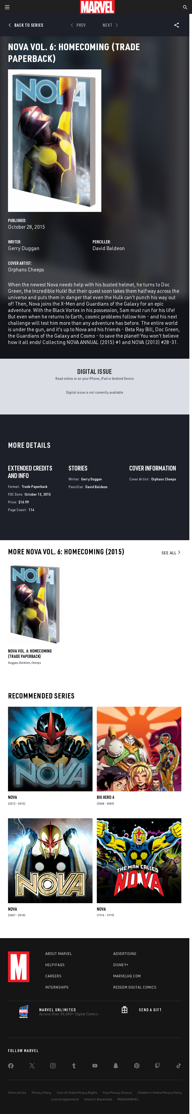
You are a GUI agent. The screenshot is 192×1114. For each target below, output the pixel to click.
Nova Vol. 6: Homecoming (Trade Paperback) (30, 653)
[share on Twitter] (32, 1066)
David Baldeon (109, 248)
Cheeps (36, 663)
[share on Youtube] (95, 1066)
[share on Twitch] (157, 1066)
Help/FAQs (55, 965)
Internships (57, 987)
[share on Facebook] (11, 1067)
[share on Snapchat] (115, 1066)
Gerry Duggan (23, 248)
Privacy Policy (41, 1093)
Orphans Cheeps (26, 269)
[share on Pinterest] (136, 1066)
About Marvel (58, 953)
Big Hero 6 (105, 797)
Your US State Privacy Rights (77, 1093)
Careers (53, 976)
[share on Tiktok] (178, 1066)
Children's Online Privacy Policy (160, 1093)
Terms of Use (17, 1093)
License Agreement (65, 1099)
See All (171, 552)
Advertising (125, 953)
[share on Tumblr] (74, 1066)
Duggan (13, 663)
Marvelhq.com (127, 976)
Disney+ (121, 965)
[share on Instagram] (52, 1066)
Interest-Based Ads (98, 1099)
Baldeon (24, 663)
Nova (12, 797)
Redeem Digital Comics (135, 987)
